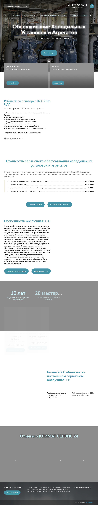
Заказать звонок (12, 492)
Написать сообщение (15, 350)
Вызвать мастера (41, 271)
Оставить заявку (35, 204)
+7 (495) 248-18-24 (16, 345)
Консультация (49, 53)
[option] (49, 36)
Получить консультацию (59, 204)
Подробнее (12, 83)
